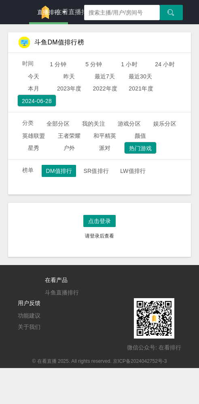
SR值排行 (96, 171)
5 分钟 (93, 64)
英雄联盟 (33, 136)
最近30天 (140, 76)
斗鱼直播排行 (62, 292)
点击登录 (99, 221)
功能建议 (29, 315)
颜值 (140, 136)
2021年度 (141, 88)
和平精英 (104, 136)
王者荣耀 (69, 136)
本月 (33, 88)
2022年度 (105, 88)
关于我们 (29, 327)
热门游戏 (140, 148)
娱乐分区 (164, 123)
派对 (104, 148)
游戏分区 (129, 123)
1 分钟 (58, 64)
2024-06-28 (37, 101)
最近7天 (105, 76)
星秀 (33, 148)
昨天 (69, 76)
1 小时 (129, 64)
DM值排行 (59, 171)
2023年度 (69, 88)
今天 (33, 76)
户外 (69, 148)
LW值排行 (133, 171)
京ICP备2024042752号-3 (140, 361)
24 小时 (165, 64)
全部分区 (58, 123)
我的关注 (93, 123)
